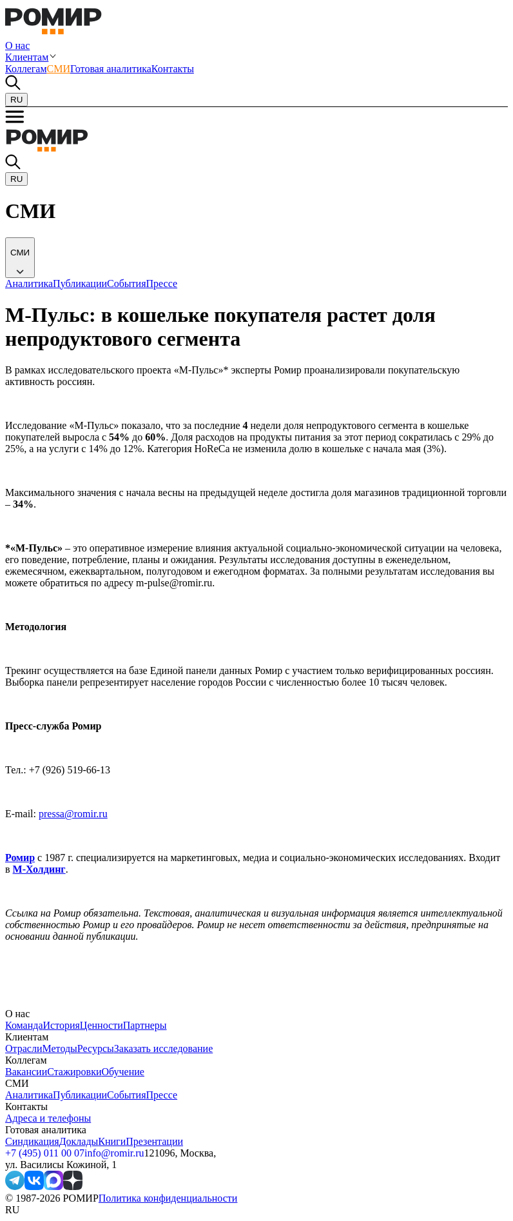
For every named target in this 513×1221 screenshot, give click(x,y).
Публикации (80, 1094)
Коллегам (26, 68)
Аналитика (29, 1094)
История (61, 1025)
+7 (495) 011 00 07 (44, 1152)
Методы (60, 1048)
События (126, 1094)
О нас (17, 45)
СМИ (58, 68)
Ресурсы (95, 1048)
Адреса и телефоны (48, 1118)
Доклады (79, 1141)
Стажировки (74, 1071)
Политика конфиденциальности (168, 1198)
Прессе (162, 1094)
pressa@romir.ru (73, 813)
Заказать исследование (163, 1048)
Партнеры (145, 1025)
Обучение (122, 1071)
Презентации (154, 1141)
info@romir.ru (114, 1152)
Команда (24, 1025)
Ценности (101, 1025)
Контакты (172, 68)
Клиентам (26, 57)
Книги (112, 1141)
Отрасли (24, 1048)
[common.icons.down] (20, 257)
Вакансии (26, 1071)
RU (16, 99)
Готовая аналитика (110, 68)
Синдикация (32, 1141)
